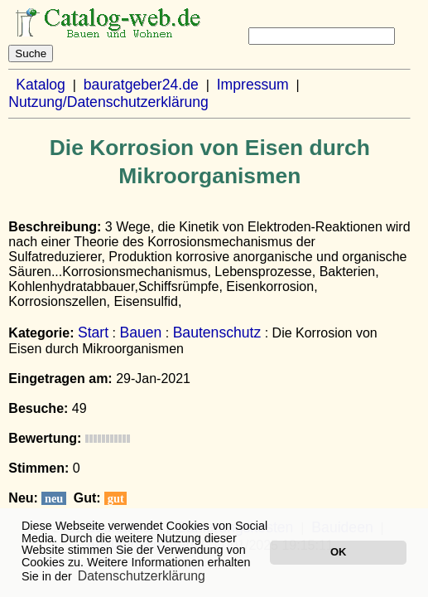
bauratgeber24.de (141, 84)
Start (93, 332)
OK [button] (338, 552)
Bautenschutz (217, 332)
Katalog (40, 84)
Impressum (253, 84)
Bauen (140, 332)
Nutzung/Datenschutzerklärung (108, 102)
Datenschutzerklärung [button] (141, 576)
